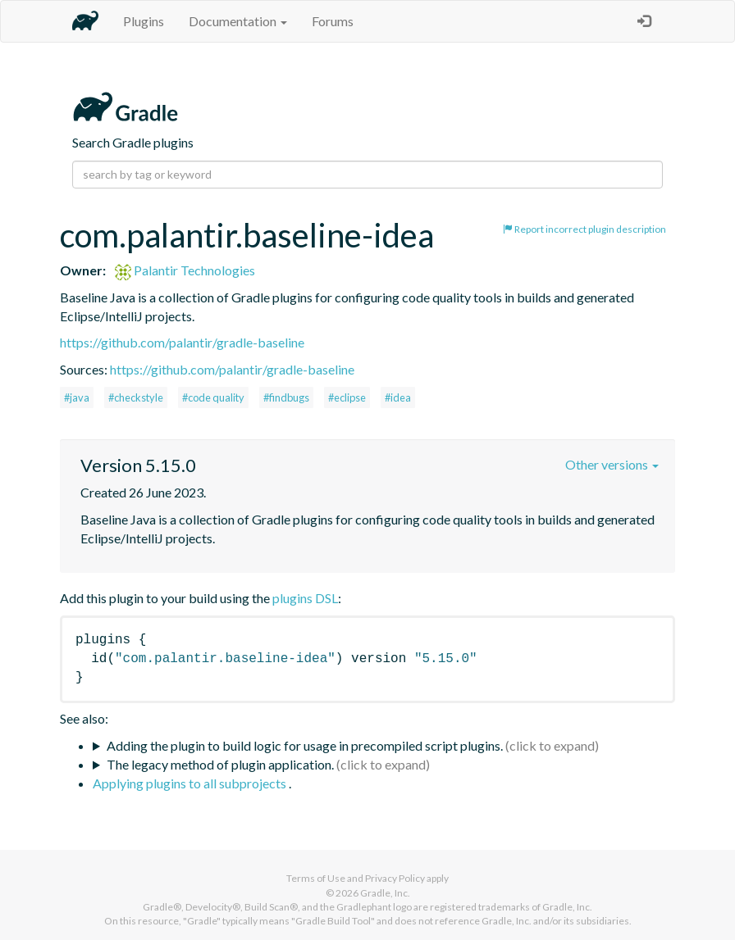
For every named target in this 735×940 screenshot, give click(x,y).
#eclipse (347, 397)
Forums (333, 21)
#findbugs (286, 397)
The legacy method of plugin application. (220, 764)
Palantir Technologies (185, 270)
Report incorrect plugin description (584, 229)
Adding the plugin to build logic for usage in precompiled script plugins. (305, 745)
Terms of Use (315, 878)
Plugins (143, 21)
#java (76, 397)
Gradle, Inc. (385, 893)
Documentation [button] (238, 21)
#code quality (213, 397)
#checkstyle (135, 397)
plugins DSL (305, 598)
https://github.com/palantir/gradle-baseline (182, 342)
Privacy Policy (395, 878)
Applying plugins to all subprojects (191, 783)
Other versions (612, 464)
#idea (398, 397)
